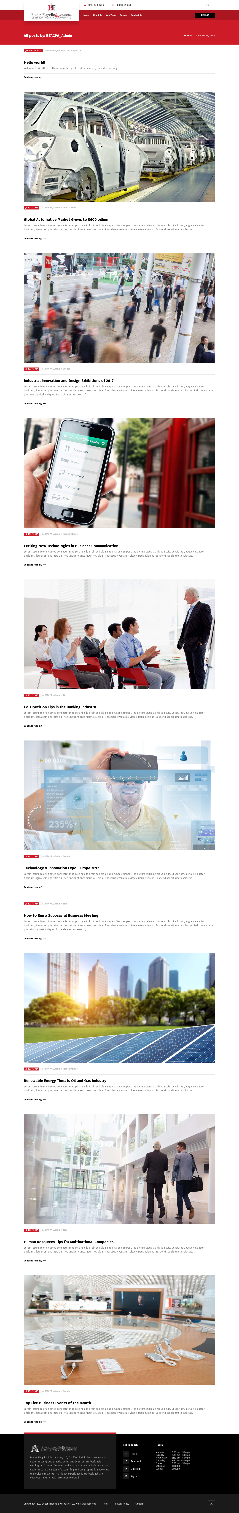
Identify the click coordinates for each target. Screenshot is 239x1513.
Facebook (135, 1461)
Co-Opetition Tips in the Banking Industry (60, 707)
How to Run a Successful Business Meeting (61, 915)
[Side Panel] (213, 5)
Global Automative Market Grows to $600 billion (66, 219)
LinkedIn (135, 1468)
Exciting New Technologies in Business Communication (71, 546)
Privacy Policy (122, 1503)
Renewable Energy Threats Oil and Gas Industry (65, 1080)
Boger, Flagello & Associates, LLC (58, 1503)
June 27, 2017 (31, 208)
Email (133, 1454)
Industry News (70, 207)
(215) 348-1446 (96, 5)
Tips (65, 695)
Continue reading (33, 77)
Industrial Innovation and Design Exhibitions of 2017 (69, 380)
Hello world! (34, 62)
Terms (105, 1503)
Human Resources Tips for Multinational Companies (69, 1242)
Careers (139, 1503)
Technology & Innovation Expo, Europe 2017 (61, 868)
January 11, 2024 (33, 51)
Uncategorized (74, 50)
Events (66, 369)
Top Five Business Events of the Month (57, 1403)
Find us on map (123, 5)
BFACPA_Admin (56, 50)
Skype (133, 1476)
